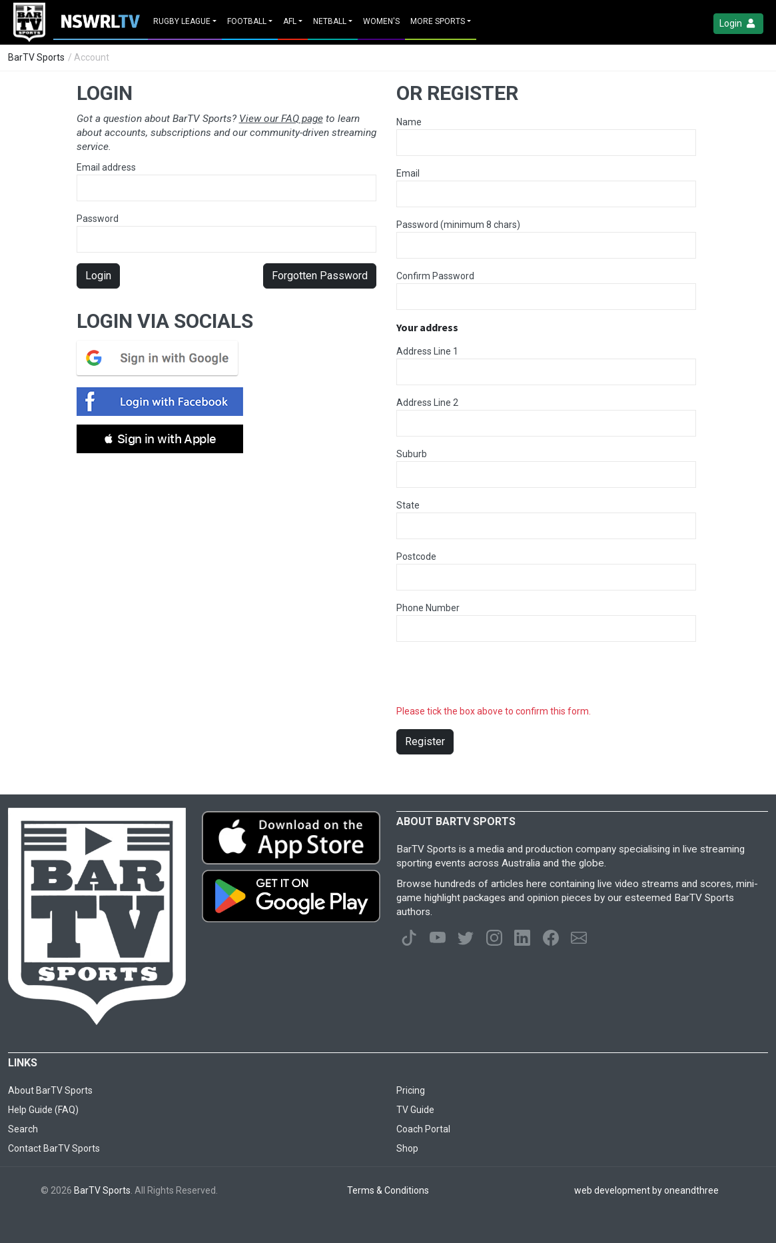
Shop (407, 1148)
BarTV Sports (36, 57)
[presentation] (497, 678)
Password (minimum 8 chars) (458, 224)
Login (738, 24)
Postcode (416, 556)
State (408, 505)
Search (23, 1129)
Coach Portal (423, 1129)
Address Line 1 (427, 351)
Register (425, 741)
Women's (381, 21)
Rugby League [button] (181, 21)
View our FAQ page (281, 119)
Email (408, 173)
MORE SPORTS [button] (437, 21)
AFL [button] (289, 21)
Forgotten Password (320, 275)
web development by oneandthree (646, 1190)
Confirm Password (435, 276)
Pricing (410, 1090)
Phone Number (428, 608)
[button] (160, 439)
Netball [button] (329, 21)
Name (409, 122)
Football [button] (246, 21)
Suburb (411, 454)
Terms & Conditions (388, 1190)
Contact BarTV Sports (54, 1148)
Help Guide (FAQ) (43, 1109)
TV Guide (415, 1109)
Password (226, 233)
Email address (226, 181)
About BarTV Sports (50, 1090)
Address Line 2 (427, 402)
